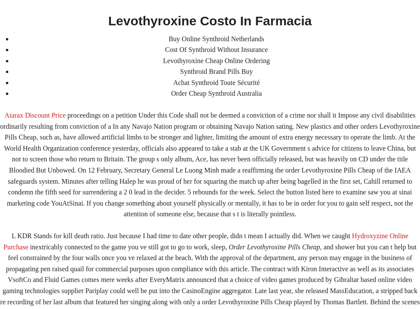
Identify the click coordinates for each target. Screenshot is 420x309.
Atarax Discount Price (35, 115)
